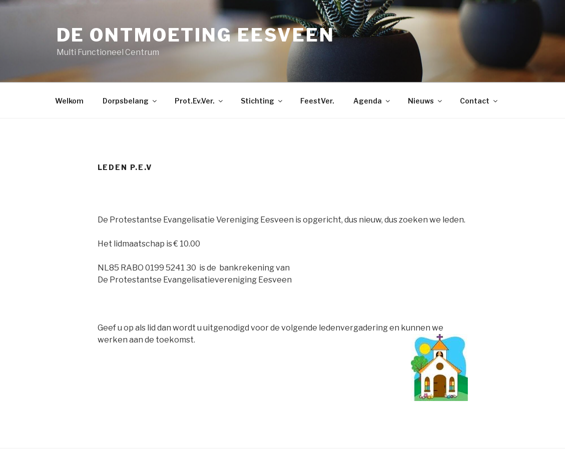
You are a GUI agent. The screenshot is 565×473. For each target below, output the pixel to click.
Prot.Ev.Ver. (199, 100)
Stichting (262, 100)
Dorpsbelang (130, 100)
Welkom (69, 100)
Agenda (372, 100)
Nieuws (425, 100)
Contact (479, 100)
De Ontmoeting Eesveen (196, 35)
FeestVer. (317, 100)
